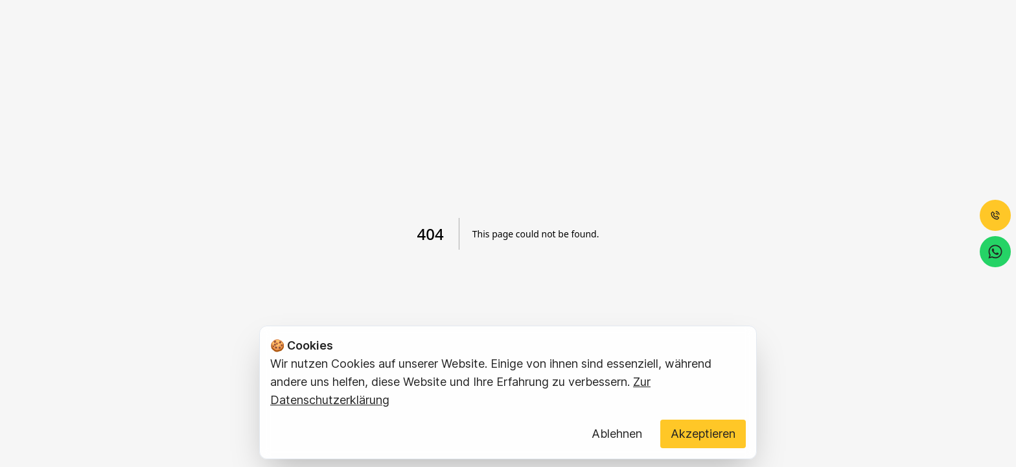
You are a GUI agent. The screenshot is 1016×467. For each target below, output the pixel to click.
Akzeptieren (703, 433)
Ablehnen (617, 433)
